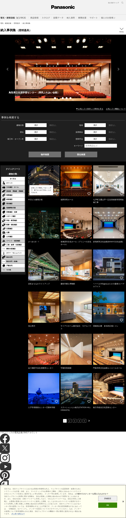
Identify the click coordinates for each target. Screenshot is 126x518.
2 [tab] (59, 98)
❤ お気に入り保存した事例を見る (89, 109)
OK (107, 505)
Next (118, 69)
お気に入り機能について (116, 109)
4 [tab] (67, 98)
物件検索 (45, 154)
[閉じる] (123, 501)
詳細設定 (107, 498)
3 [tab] (63, 98)
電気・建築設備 (5, 23)
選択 (36, 125)
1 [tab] (55, 98)
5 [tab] (70, 98)
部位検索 (81, 154)
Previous (7, 69)
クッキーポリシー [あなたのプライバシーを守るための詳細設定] (18, 514)
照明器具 (17, 23)
